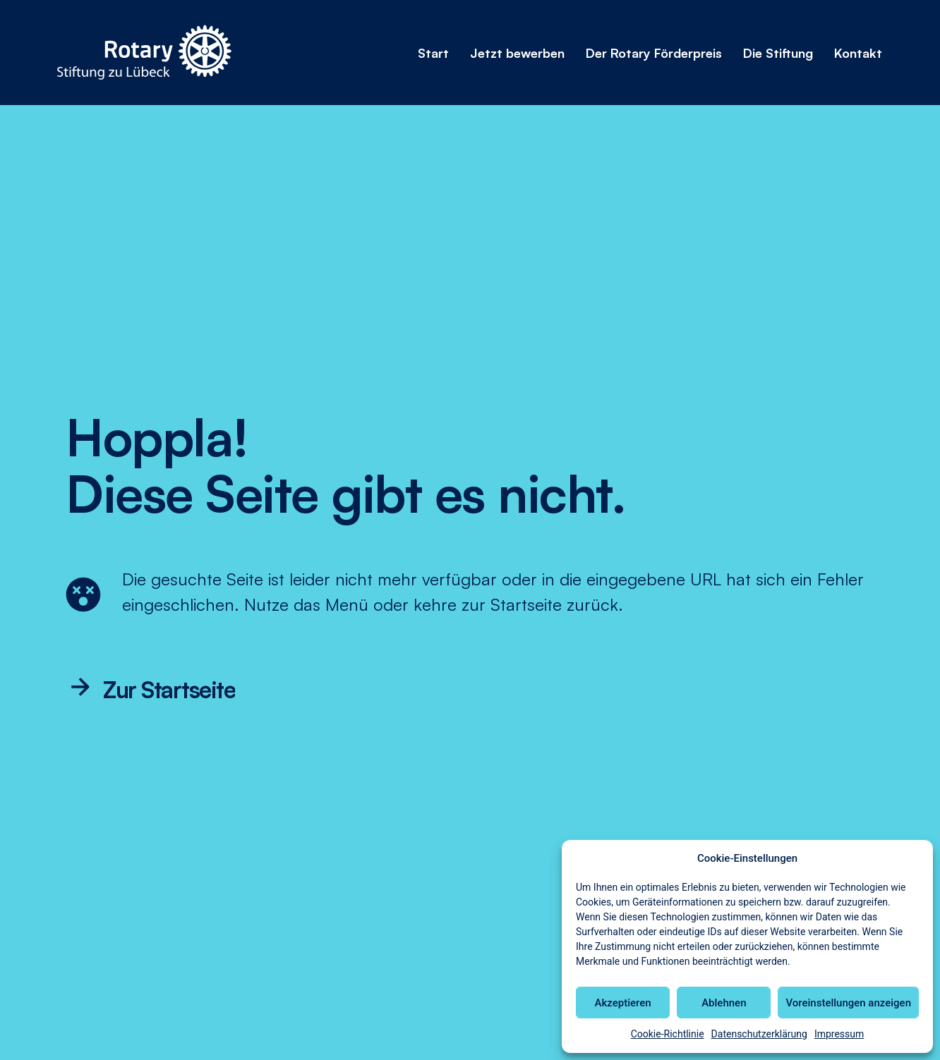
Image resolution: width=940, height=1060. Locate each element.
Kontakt (858, 53)
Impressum (839, 1034)
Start (433, 53)
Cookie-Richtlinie (667, 1034)
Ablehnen (723, 1003)
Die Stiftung (778, 53)
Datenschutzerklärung (759, 1034)
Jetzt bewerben (517, 53)
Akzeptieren (623, 1003)
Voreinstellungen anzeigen (848, 1003)
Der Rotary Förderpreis (654, 53)
